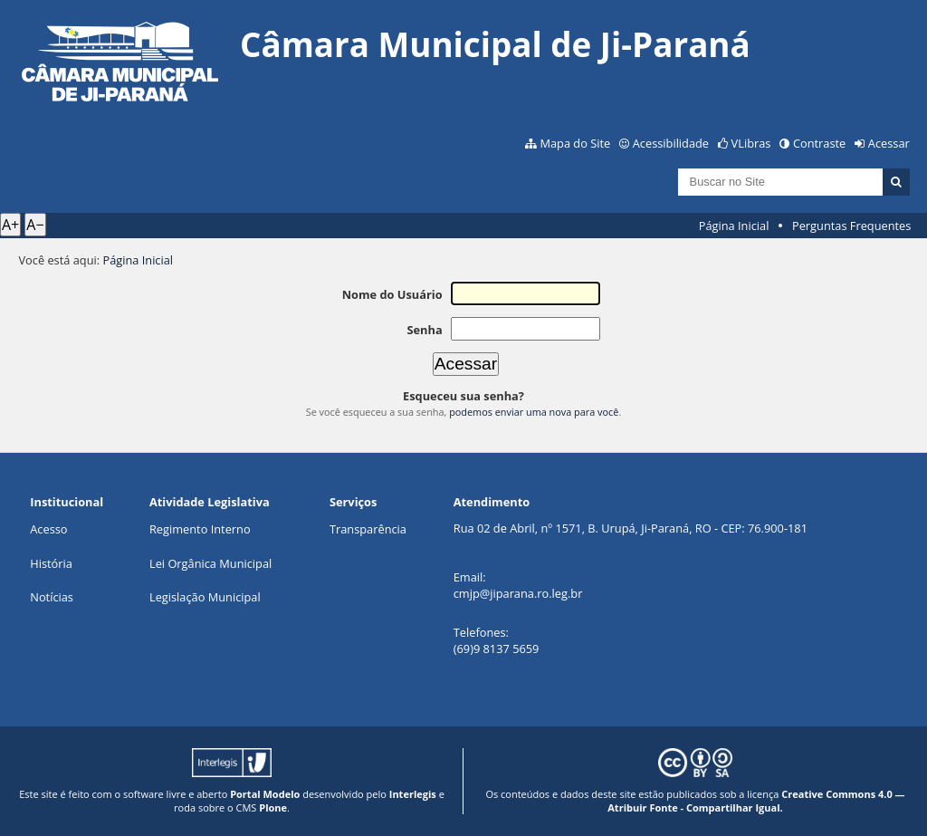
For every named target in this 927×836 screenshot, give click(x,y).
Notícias (51, 597)
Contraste (819, 143)
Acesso (48, 529)
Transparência (368, 529)
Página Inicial (734, 225)
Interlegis (412, 794)
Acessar (889, 143)
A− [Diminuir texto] (34, 225)
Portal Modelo (265, 794)
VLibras (751, 143)
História (51, 563)
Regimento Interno (200, 529)
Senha (424, 330)
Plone (273, 807)
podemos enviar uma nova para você (533, 411)
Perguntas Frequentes (851, 225)
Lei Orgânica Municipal (210, 563)
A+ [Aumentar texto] (10, 225)
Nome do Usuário (392, 294)
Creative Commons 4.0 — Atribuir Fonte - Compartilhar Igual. (755, 800)
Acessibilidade (671, 143)
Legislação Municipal (205, 597)
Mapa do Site (575, 143)
